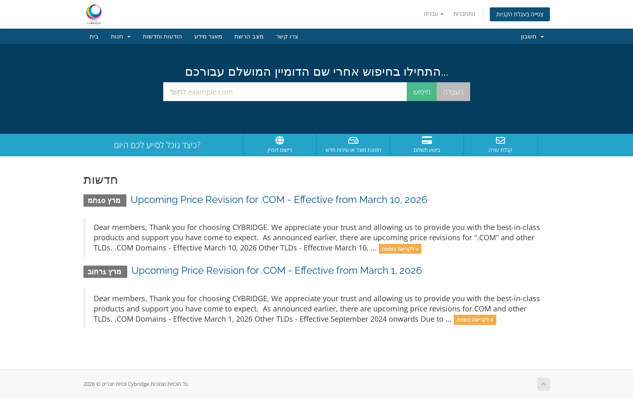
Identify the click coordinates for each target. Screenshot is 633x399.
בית (94, 36)
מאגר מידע (208, 36)
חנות (121, 36)
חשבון (532, 36)
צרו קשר (287, 36)
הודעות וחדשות (162, 36)
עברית (434, 14)
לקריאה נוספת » (400, 248)
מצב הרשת (249, 36)
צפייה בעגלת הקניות (519, 14)
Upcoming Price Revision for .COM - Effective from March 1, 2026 (276, 270)
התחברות (464, 14)
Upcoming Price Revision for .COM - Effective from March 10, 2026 (279, 199)
